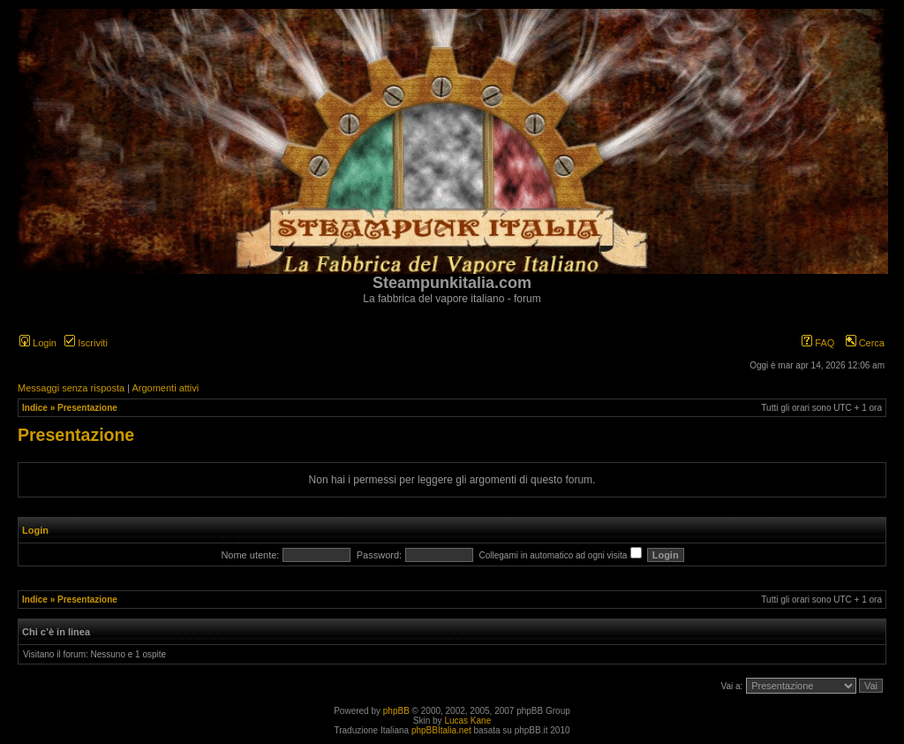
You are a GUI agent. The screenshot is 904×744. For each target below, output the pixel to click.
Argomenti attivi (165, 388)
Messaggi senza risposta (71, 388)
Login (37, 343)
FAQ (818, 343)
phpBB (396, 711)
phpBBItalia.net (441, 730)
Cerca (865, 343)
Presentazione (87, 408)
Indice (35, 408)
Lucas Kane (467, 720)
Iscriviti (86, 343)
